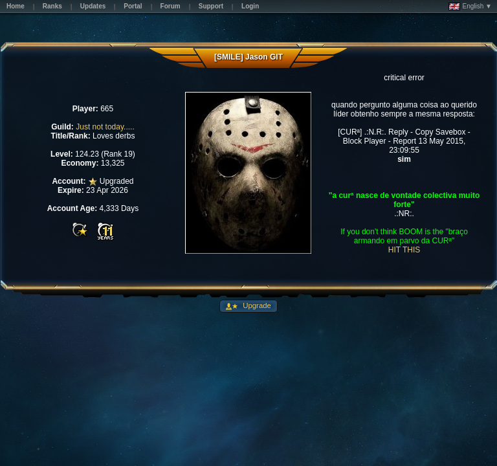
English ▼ (470, 6)
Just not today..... (105, 126)
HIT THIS (404, 249)
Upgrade (256, 305)
